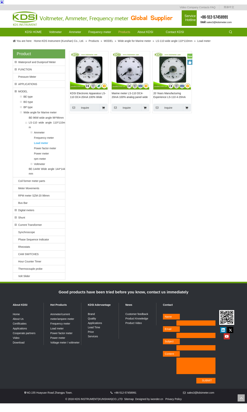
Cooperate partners (24, 341)
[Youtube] (227, 345)
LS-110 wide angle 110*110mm (47, 133)
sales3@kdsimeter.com (219, 22)
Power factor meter (45, 156)
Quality (92, 327)
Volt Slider (24, 284)
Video (183, 7)
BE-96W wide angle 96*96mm (46, 126)
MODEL (23, 100)
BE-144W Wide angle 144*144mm (47, 180)
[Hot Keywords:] (230, 32)
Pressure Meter (27, 85)
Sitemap (129, 407)
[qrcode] (226, 326)
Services (93, 344)
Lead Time (94, 335)
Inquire (79, 116)
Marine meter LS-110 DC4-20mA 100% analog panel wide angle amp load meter (130, 104)
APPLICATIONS (27, 92)
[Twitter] (230, 339)
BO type (28, 110)
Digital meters (26, 218)
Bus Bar (23, 211)
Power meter (41, 162)
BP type (28, 115)
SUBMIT (207, 389)
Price (91, 340)
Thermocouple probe (30, 277)
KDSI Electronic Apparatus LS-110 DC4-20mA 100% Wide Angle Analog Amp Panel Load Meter (88, 104)
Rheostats (24, 255)
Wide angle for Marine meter (40, 121)
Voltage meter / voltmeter (65, 351)
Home (16, 322)
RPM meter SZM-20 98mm (34, 204)
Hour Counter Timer (29, 270)
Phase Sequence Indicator (33, 248)
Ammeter (39, 141)
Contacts (204, 7)
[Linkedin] (223, 339)
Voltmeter (39, 172)
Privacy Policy (173, 407)
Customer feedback (136, 322)
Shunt (21, 226)
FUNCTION (25, 78)
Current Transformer (30, 233)
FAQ (212, 7)
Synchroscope (26, 240)
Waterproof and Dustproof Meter (37, 70)
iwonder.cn (157, 407)
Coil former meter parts (31, 189)
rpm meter (40, 167)
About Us (18, 327)
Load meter (41, 151)
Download (18, 351)
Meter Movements (28, 196)
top (241, 397)
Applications (20, 337)
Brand (91, 322)
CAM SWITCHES (28, 262)
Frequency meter (44, 146)
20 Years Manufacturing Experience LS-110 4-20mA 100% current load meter (169, 104)
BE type (28, 105)
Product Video (133, 331)
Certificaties (19, 332)
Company (192, 7)
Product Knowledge (136, 327)
